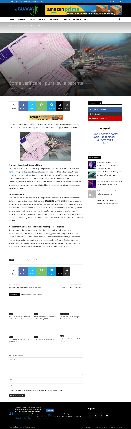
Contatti (42, 1)
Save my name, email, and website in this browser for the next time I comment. (37, 390)
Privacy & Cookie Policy (23, 1)
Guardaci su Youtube (98, 118)
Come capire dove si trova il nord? (44, 339)
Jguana (13, 88)
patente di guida (27, 260)
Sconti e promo (64, 314)
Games (12, 19)
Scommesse (54, 19)
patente (17, 260)
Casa (10, 314)
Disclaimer (35, 1)
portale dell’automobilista (20, 175)
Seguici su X (94, 114)
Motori (33, 19)
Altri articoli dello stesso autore (31, 295)
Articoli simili (14, 295)
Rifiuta (50, 415)
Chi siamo (11, 1)
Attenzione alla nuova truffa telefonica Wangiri (25, 287)
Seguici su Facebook (98, 109)
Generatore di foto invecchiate (72, 287)
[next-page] (13, 346)
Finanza (22, 19)
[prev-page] (10, 346)
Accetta (50, 410)
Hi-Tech (77, 19)
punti (35, 260)
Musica (42, 19)
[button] (119, 20)
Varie (16, 25)
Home (10, 25)
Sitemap (113, 427)
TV (86, 19)
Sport (66, 19)
